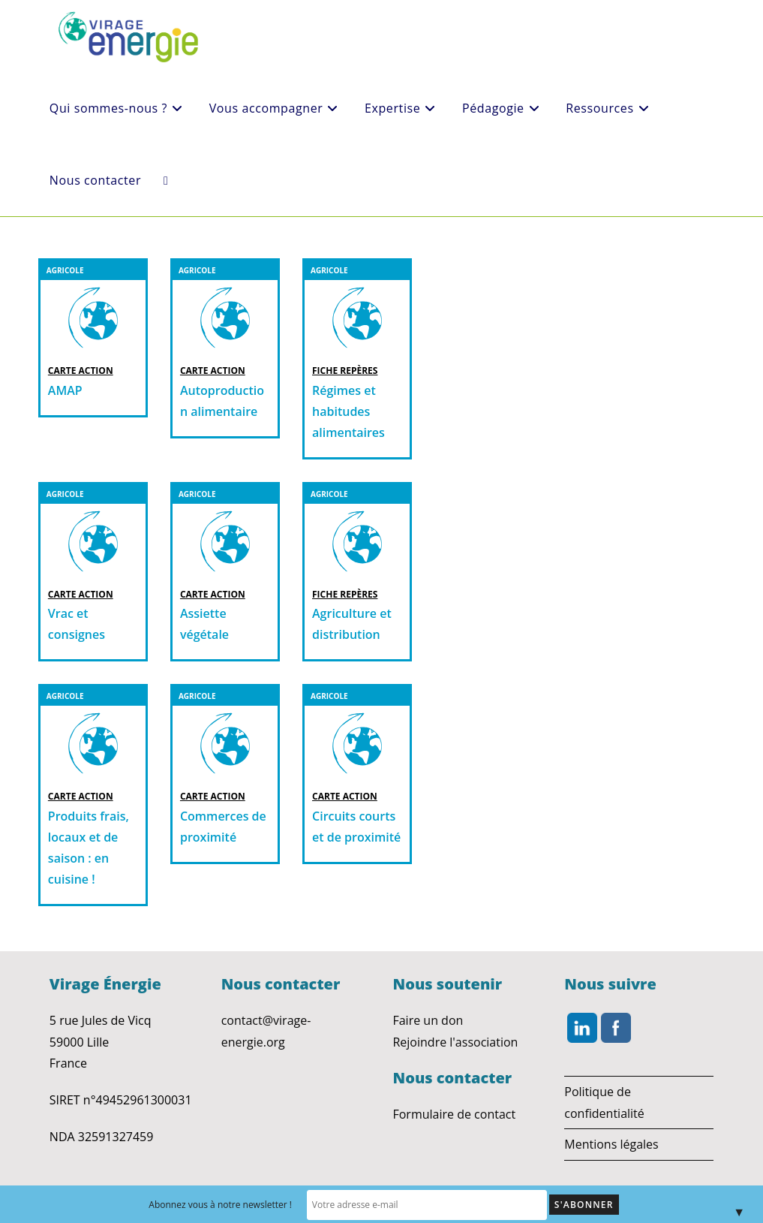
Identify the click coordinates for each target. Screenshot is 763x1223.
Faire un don (427, 1020)
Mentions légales (611, 1144)
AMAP (65, 390)
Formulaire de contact (453, 1114)
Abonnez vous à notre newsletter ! (250, 1204)
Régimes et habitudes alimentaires (348, 411)
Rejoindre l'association (455, 1042)
